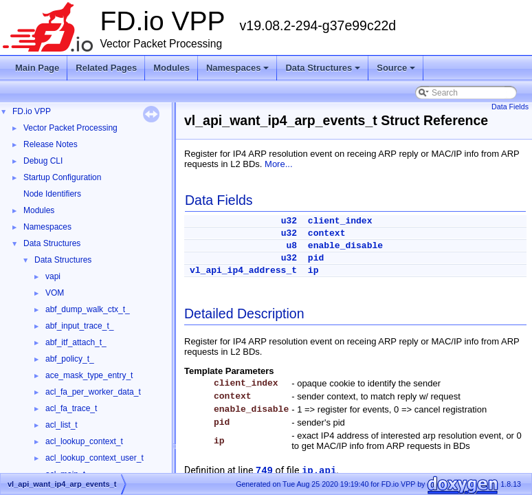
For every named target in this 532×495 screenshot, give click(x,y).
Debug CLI (43, 161)
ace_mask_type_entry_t (89, 375)
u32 (289, 221)
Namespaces (238, 71)
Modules (171, 68)
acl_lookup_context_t (84, 441)
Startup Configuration (62, 177)
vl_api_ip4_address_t (243, 270)
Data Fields (510, 106)
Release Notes (50, 144)
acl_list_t (61, 425)
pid (316, 258)
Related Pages (106, 68)
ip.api (319, 470)
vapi (52, 276)
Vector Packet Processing (70, 128)
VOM (54, 293)
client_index (340, 221)
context (327, 233)
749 (264, 470)
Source (397, 71)
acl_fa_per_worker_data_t (93, 392)
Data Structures (323, 71)
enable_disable (345, 246)
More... (278, 164)
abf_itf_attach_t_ (76, 342)
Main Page (37, 68)
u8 (291, 246)
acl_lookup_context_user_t (94, 458)
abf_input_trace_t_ (79, 326)
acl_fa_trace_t (71, 408)
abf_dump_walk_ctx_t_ (87, 309)
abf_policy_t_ (69, 359)
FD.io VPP (31, 111)
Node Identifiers (52, 194)
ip (313, 270)
